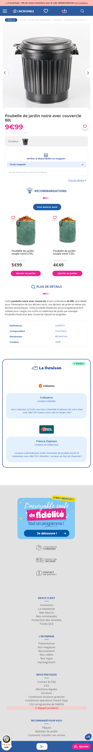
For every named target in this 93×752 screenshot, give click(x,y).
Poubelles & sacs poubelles (76, 19)
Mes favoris (46, 612)
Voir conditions (81, 3)
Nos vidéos (46, 654)
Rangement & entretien (39, 19)
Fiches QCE (46, 624)
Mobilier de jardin (46, 731)
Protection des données (46, 620)
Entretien (57, 19)
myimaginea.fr (47, 662)
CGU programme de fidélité (46, 704)
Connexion (46, 605)
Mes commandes (46, 616)
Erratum (46, 693)
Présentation (46, 643)
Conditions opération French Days (46, 700)
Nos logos (46, 658)
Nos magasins (46, 647)
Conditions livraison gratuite (46, 696)
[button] (88, 736)
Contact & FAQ (46, 682)
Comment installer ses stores (46, 735)
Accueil (22, 19)
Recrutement (46, 651)
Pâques (46, 727)
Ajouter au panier (26, 273)
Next (88, 68)
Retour (10, 20)
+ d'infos (79, 363)
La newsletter (46, 609)
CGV (46, 685)
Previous (4, 68)
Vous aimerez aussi (47, 207)
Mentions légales (46, 689)
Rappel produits (46, 708)
